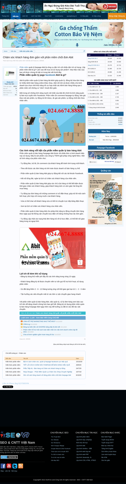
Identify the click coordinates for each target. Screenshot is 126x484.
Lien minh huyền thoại (108, 454)
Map (2, 471)
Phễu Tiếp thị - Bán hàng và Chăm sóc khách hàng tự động (44, 368)
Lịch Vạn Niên (36, 16)
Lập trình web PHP (82, 454)
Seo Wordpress (55, 442)
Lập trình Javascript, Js (83, 457)
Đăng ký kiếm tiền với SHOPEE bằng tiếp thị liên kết (41, 327)
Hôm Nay (106, 131)
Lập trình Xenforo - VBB (84, 448)
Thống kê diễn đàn (106, 114)
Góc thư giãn (105, 460)
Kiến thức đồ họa (81, 443)
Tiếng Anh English (107, 448)
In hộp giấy (84, 16)
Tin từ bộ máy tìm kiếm (58, 457)
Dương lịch (92, 136)
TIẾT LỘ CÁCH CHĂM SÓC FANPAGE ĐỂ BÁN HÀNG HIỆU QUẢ (46, 365)
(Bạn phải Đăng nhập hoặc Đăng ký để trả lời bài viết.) (69, 344)
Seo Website (55, 439)
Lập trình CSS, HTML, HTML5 (86, 460)
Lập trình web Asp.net (83, 451)
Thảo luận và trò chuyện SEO (60, 451)
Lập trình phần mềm (82, 437)
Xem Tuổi (48, 16)
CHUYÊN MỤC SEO (59, 433)
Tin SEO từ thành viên (57, 454)
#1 (85, 339)
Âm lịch (91, 140)
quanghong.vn (72, 16)
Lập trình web (80, 445)
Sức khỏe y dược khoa (108, 451)
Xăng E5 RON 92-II (93, 65)
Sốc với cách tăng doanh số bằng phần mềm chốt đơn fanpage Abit (47, 375)
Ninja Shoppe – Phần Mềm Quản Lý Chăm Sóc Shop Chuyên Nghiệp (47, 372)
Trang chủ (5, 16)
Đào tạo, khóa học (107, 445)
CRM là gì (26, 324)
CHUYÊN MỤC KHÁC (110, 433)
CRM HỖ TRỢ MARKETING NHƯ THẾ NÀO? (39, 321)
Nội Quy (14, 471)
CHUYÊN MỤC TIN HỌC (86, 433)
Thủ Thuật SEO (55, 437)
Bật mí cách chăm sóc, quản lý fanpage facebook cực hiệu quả (45, 362)
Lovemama (59, 16)
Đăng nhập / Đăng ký (117, 16)
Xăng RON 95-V (92, 58)
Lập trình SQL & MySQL (84, 440)
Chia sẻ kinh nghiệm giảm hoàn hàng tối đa (38, 334)
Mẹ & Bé (104, 457)
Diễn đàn (15, 16)
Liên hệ (24, 16)
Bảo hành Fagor (106, 437)
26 (16, 88)
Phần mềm (24, 67)
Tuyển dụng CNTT (107, 443)
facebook (50, 75)
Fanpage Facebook (106, 148)
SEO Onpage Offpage (57, 445)
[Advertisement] (63, 408)
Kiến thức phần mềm (19, 60)
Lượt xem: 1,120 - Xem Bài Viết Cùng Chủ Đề (40, 318)
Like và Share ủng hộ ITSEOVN (15, 383)
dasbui (120, 124)
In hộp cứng (96, 16)
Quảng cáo (106, 171)
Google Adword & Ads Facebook (60, 448)
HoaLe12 (36, 60)
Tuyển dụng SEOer (107, 440)
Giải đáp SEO (55, 460)
